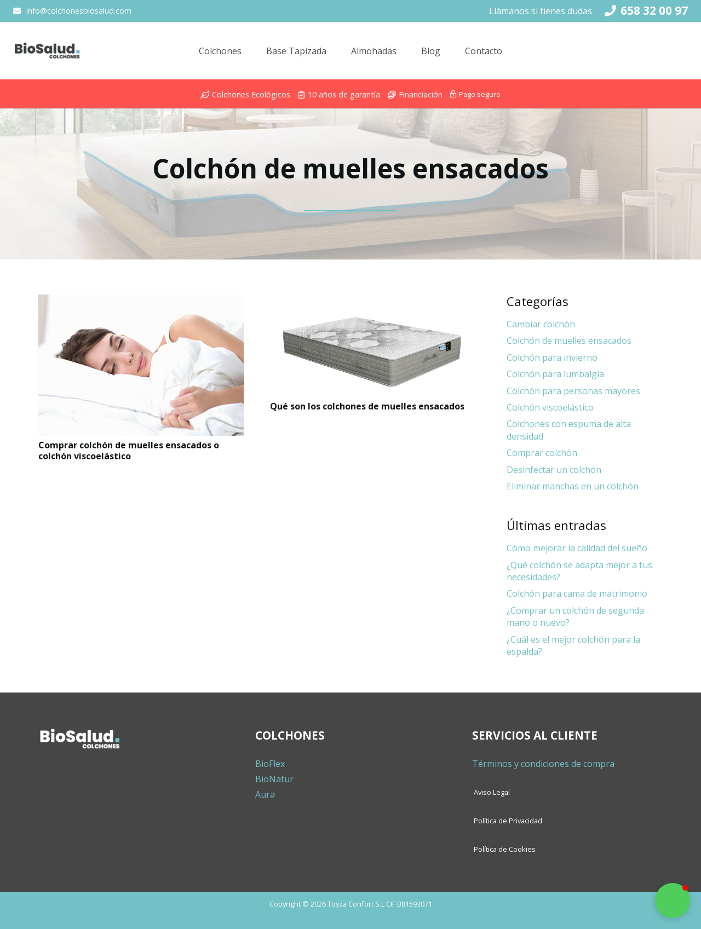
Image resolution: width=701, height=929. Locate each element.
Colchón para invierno (552, 357)
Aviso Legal (492, 792)
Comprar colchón (542, 453)
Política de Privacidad (508, 821)
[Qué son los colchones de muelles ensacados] (372, 346)
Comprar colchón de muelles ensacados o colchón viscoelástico (128, 450)
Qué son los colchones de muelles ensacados (367, 406)
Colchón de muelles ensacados (569, 340)
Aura (265, 794)
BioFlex (270, 764)
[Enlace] (43, 55)
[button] (672, 900)
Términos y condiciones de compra (543, 764)
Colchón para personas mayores (573, 391)
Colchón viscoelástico (550, 407)
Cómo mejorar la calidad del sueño (577, 548)
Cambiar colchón (541, 324)
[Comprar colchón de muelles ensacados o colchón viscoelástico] (141, 365)
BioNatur (274, 779)
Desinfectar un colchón (554, 470)
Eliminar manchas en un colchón (573, 486)
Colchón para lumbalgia (555, 374)
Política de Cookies (505, 849)
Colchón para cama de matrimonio (577, 593)
